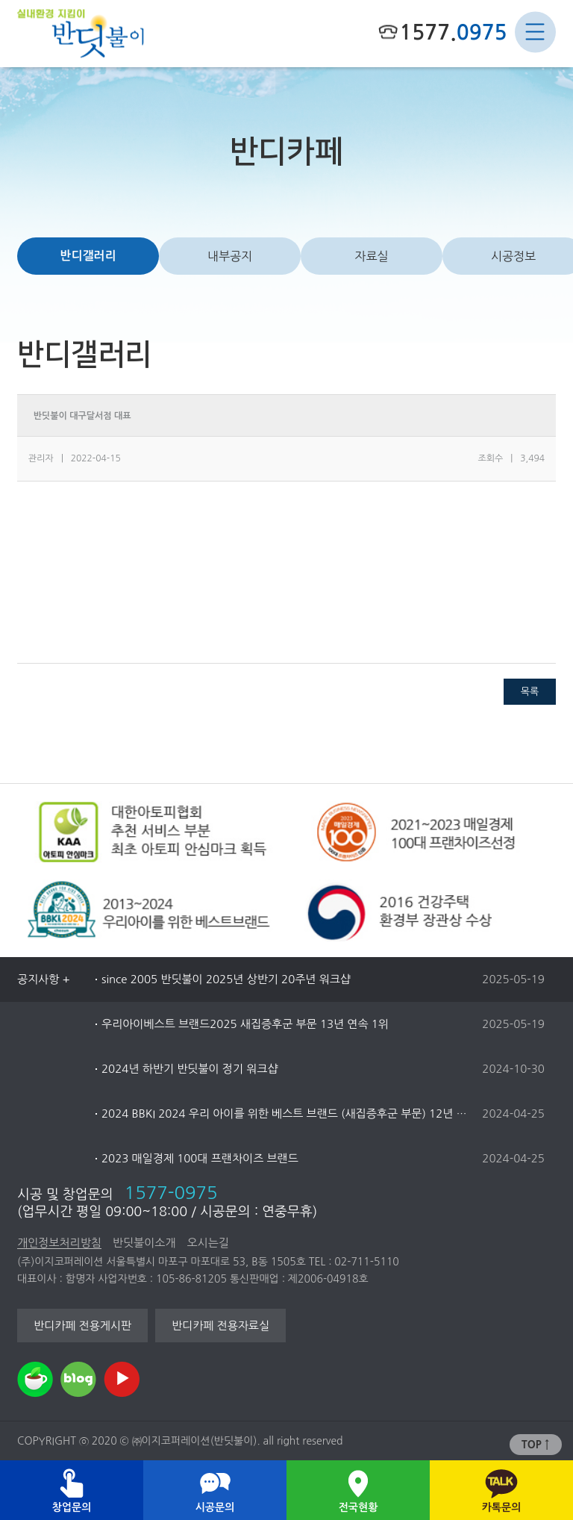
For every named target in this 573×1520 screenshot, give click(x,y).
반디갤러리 (88, 255)
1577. (453, 32)
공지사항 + (43, 979)
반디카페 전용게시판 (82, 1325)
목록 (530, 692)
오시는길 (207, 1242)
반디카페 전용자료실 (220, 1325)
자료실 (371, 256)
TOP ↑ (535, 1444)
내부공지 (229, 256)
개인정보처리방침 (59, 1242)
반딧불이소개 (144, 1242)
